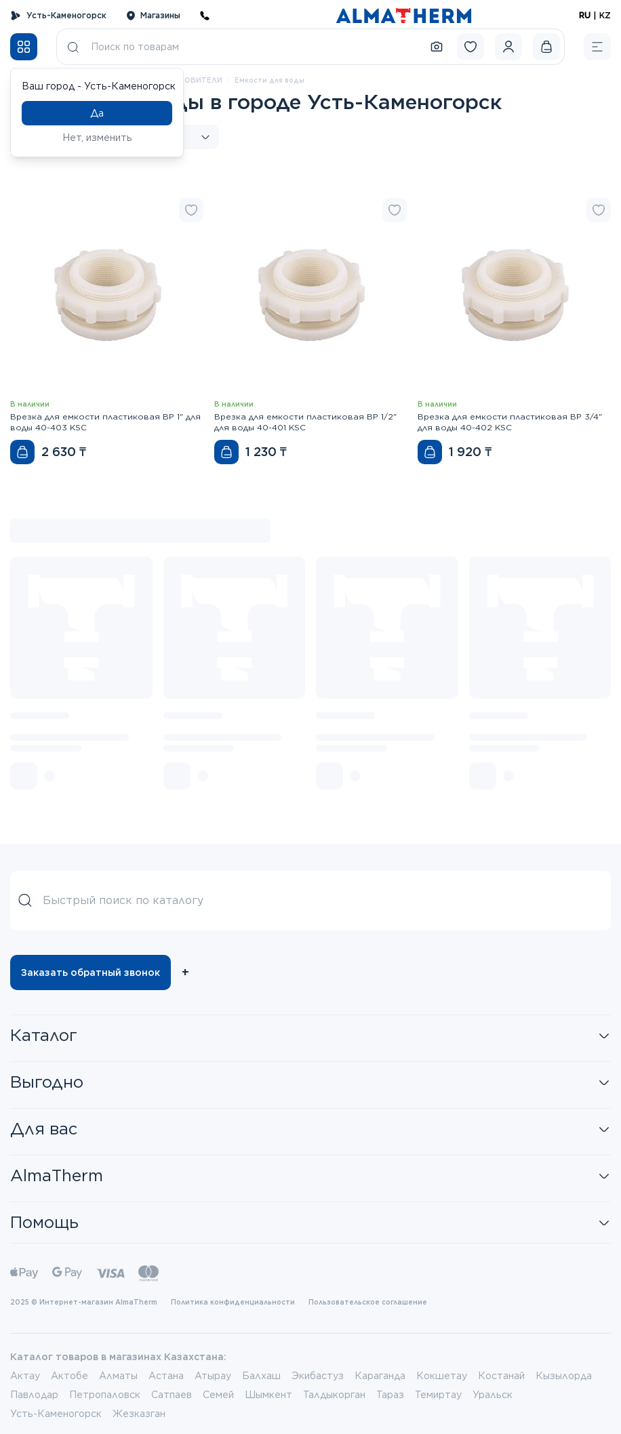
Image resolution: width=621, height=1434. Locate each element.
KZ (605, 15)
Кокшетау (441, 1375)
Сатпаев (171, 1394)
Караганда (380, 1375)
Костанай (501, 1375)
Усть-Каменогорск (58, 15)
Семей (218, 1394)
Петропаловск (104, 1394)
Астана (166, 1375)
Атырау (213, 1375)
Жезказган (139, 1413)
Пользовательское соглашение (367, 1302)
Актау (25, 1375)
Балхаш (261, 1375)
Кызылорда (564, 1375)
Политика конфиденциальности (233, 1302)
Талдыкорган (334, 1394)
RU (584, 15)
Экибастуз (318, 1375)
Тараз (390, 1394)
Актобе (69, 1375)
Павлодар (34, 1394)
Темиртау (438, 1394)
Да (97, 113)
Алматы (118, 1375)
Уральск (493, 1394)
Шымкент (268, 1394)
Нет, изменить (97, 137)
